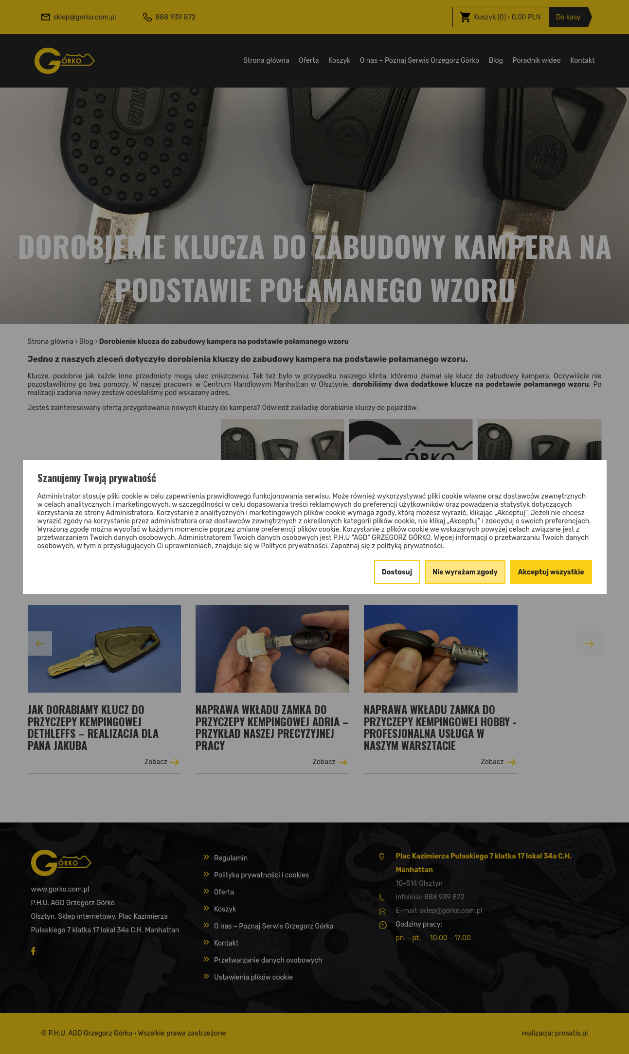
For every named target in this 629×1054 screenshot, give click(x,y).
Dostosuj (397, 572)
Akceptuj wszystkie (551, 572)
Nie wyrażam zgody (465, 572)
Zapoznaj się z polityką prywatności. (387, 546)
